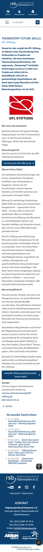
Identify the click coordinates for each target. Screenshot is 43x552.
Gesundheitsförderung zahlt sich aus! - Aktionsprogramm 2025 (22, 434)
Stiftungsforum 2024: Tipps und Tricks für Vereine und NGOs (22, 452)
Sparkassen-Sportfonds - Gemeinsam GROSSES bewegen (21, 461)
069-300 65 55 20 (10, 400)
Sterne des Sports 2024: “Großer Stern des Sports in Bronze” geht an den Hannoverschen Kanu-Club (23, 443)
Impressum (15, 493)
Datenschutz (27, 493)
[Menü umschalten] (7, 22)
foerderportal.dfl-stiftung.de (17, 163)
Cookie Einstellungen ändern (28, 549)
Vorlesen (8, 12)
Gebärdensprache (19, 12)
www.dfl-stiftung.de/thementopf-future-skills (20, 375)
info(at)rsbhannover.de (25, 528)
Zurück (9, 406)
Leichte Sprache (33, 12)
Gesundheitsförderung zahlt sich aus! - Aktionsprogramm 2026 (22, 423)
